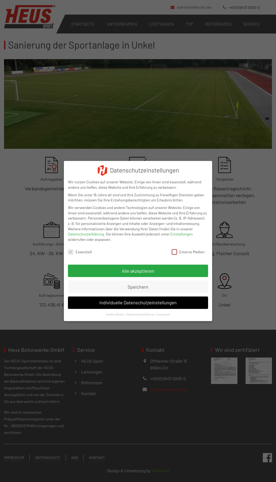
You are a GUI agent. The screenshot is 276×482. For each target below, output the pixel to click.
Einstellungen (181, 230)
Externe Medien (188, 247)
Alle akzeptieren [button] (138, 267)
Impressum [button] (163, 310)
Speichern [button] (137, 283)
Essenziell (80, 247)
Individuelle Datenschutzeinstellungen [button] (138, 299)
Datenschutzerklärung (86, 230)
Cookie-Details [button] (115, 310)
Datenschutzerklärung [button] (140, 310)
